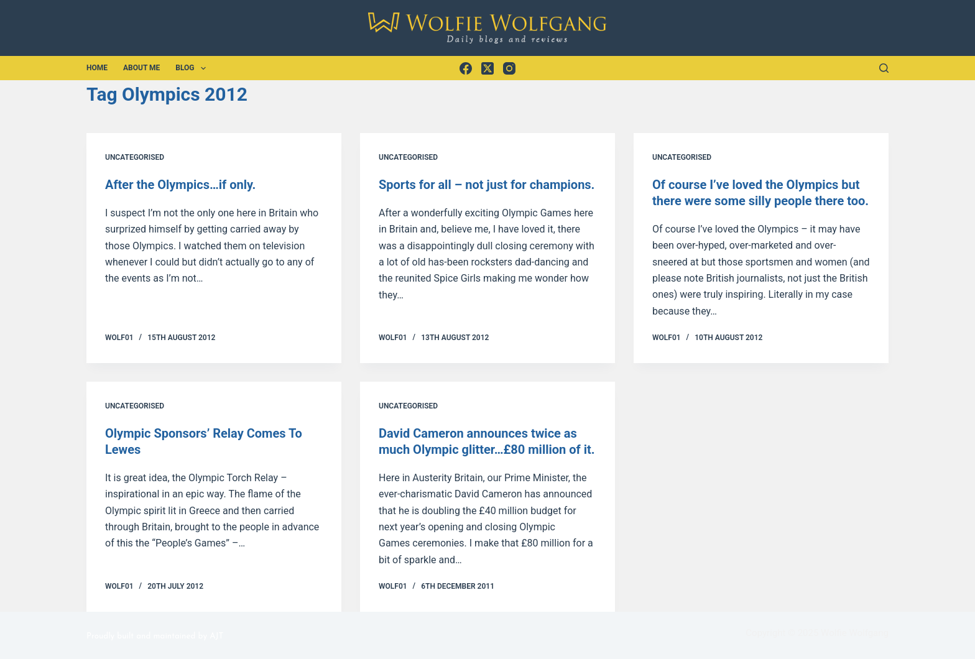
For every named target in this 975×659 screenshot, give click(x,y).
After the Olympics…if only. (180, 184)
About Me (141, 67)
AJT (216, 636)
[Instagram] (509, 68)
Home (97, 67)
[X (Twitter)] (487, 68)
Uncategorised (134, 157)
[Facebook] (466, 68)
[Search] (884, 68)
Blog (193, 68)
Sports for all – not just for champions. (486, 184)
